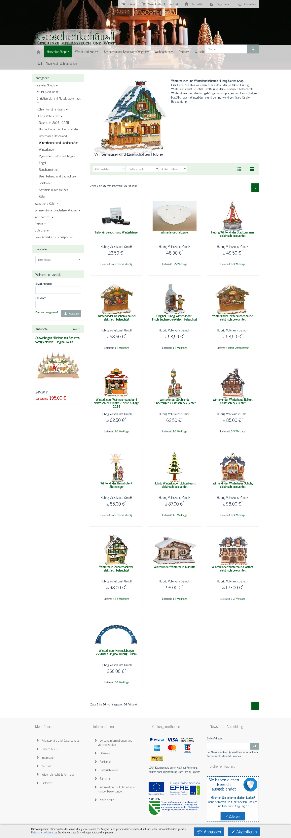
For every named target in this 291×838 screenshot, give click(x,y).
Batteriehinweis (106, 769)
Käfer (42, 196)
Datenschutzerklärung (42, 832)
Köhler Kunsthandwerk (52, 109)
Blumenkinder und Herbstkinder (58, 129)
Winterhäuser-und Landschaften (58, 142)
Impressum (46, 757)
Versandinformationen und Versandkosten (113, 742)
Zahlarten (103, 778)
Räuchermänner (48, 169)
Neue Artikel (105, 799)
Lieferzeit (45, 782)
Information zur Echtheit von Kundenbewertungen (115, 789)
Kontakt (44, 765)
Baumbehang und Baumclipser (58, 176)
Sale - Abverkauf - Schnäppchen (54, 236)
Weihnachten (44, 216)
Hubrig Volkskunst (49, 115)
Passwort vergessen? (46, 312)
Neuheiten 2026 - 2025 (54, 122)
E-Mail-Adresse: (43, 284)
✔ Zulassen (233, 816)
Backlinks (103, 761)
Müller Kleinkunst (49, 91)
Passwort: (40, 298)
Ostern (40, 223)
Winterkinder (47, 149)
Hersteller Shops (46, 85)
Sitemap (102, 753)
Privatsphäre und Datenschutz (58, 740)
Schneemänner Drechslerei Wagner (57, 210)
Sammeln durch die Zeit (53, 189)
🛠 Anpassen (209, 831)
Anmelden (71, 314)
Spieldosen (45, 182)
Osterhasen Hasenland (53, 135)
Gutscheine (42, 230)
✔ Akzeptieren (244, 831)
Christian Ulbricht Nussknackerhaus (59, 99)
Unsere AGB (46, 748)
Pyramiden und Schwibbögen (57, 156)
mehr (77, 329)
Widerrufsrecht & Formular (56, 774)
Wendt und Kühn (46, 203)
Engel (42, 162)
